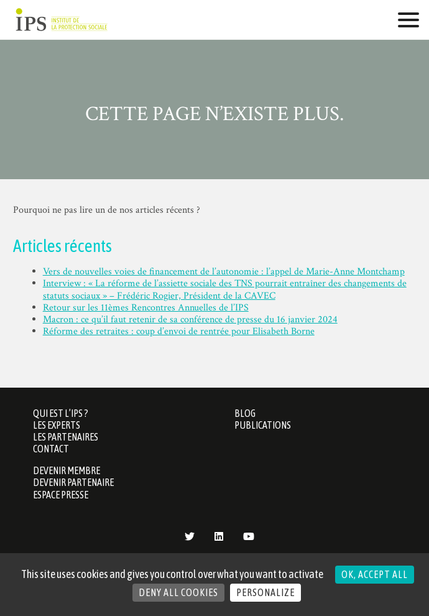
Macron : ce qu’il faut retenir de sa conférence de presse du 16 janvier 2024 (190, 319)
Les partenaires (65, 436)
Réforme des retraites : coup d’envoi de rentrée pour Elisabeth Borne (179, 331)
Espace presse (60, 494)
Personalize (265, 592)
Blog (245, 413)
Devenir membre (66, 470)
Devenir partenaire (73, 482)
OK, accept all (374, 574)
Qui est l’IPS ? (60, 413)
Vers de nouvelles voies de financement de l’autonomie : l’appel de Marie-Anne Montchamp (224, 271)
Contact (51, 448)
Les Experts (56, 425)
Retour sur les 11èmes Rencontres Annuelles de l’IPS (146, 307)
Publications (262, 425)
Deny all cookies (178, 592)
